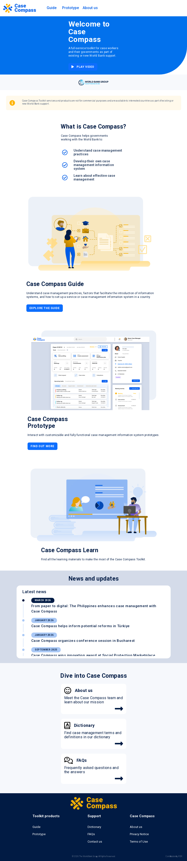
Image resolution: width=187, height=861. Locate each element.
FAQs (91, 834)
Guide (36, 827)
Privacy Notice (139, 834)
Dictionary (94, 827)
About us (136, 827)
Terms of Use (139, 841)
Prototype (70, 8)
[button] (51, 8)
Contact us (95, 841)
